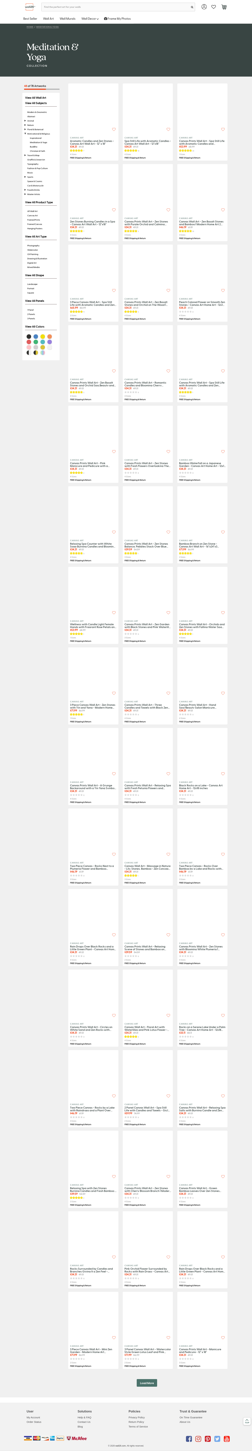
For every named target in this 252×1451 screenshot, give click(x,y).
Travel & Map (33, 155)
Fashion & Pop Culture (37, 168)
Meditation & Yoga (47, 26)
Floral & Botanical (35, 129)
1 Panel (30, 310)
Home (30, 26)
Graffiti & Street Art (36, 159)
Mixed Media (33, 267)
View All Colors (34, 326)
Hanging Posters (34, 228)
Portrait (30, 288)
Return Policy (136, 1421)
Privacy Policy (137, 1417)
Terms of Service (138, 1426)
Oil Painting (32, 254)
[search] (192, 7)
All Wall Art (32, 211)
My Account (33, 1417)
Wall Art (48, 18)
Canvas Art (32, 215)
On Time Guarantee (191, 1417)
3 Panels (31, 318)
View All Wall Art (35, 97)
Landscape (32, 284)
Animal (30, 120)
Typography (33, 164)
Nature (30, 125)
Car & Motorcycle (35, 185)
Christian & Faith (37, 151)
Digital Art (31, 263)
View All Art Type (35, 236)
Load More (147, 1383)
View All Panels (34, 300)
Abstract (31, 116)
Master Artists (33, 194)
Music (30, 172)
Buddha (33, 146)
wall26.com (120, 1446)
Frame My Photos (117, 18)
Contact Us (84, 1421)
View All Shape (34, 275)
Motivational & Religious (38, 133)
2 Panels (31, 314)
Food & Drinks (33, 190)
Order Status (34, 1421)
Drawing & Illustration (37, 258)
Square (30, 292)
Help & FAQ (84, 1417)
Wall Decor (90, 18)
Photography (33, 245)
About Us (185, 1421)
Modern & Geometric (37, 112)
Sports (30, 177)
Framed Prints (33, 219)
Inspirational (35, 138)
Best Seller (30, 18)
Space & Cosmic (34, 181)
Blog (80, 1426)
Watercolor (32, 250)
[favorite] (213, 7)
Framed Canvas (34, 224)
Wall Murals (68, 18)
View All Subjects (36, 103)
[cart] (224, 7)
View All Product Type (39, 202)
